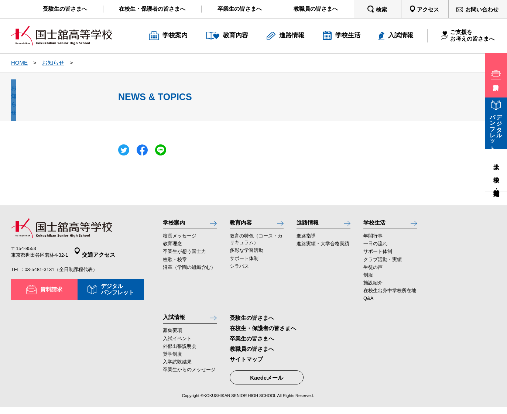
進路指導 (306, 240)
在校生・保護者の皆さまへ (263, 332)
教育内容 (243, 224)
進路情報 (310, 224)
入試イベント (177, 346)
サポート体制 (244, 262)
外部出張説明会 (179, 353)
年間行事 (373, 240)
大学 (496, 159)
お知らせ (53, 62)
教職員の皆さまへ (252, 352)
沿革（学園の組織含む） (189, 271)
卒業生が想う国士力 (184, 255)
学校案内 (176, 224)
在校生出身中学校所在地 (389, 294)
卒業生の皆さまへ (252, 342)
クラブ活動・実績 (382, 263)
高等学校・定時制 (496, 185)
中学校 (496, 172)
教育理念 (172, 247)
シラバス (239, 270)
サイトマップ (246, 363)
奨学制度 (172, 361)
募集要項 (172, 338)
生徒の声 (373, 271)
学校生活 (376, 224)
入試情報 (176, 322)
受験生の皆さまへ (252, 321)
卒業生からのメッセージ (189, 377)
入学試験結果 (177, 369)
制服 (368, 278)
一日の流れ (375, 247)
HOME (19, 62)
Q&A (368, 302)
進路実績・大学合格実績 (323, 247)
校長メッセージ (179, 240)
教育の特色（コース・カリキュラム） (256, 243)
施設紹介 (373, 286)
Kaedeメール (266, 381)
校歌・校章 (175, 263)
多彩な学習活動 (246, 254)
